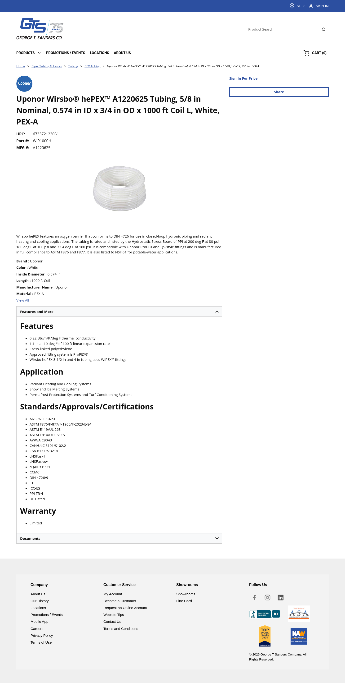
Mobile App (39, 621)
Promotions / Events (47, 615)
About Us (38, 594)
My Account (112, 594)
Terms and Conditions (120, 629)
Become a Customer (119, 601)
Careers (37, 629)
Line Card (184, 601)
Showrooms (185, 594)
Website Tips (113, 615)
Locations (38, 608)
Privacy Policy (42, 635)
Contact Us (112, 621)
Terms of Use (41, 642)
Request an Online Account (125, 608)
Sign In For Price (243, 78)
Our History (40, 601)
